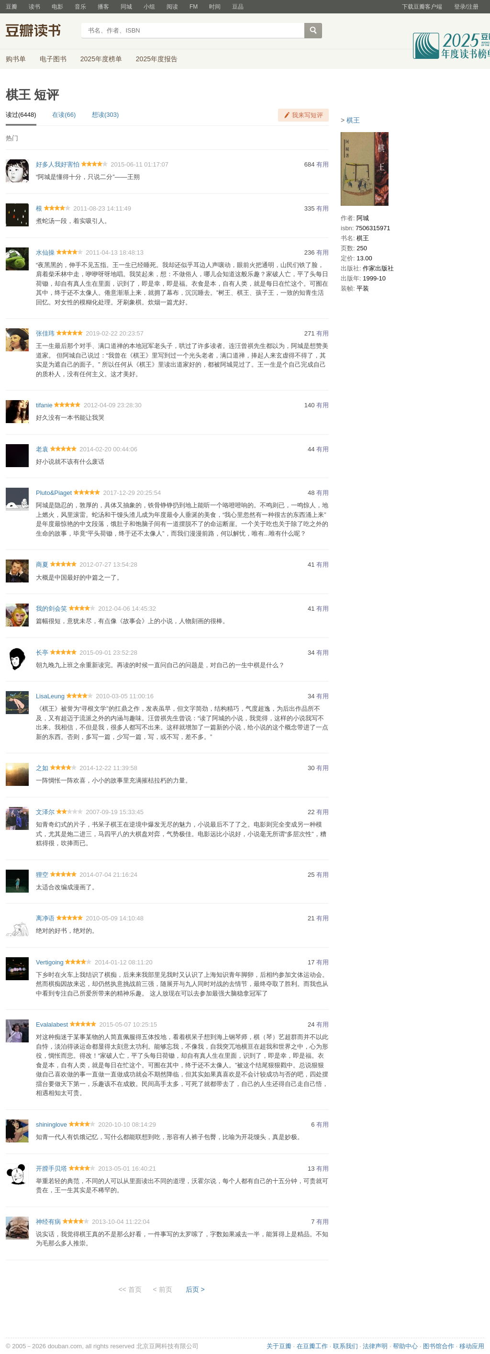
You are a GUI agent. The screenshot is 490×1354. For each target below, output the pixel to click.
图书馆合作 (438, 1346)
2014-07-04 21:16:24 (108, 874)
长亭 (42, 652)
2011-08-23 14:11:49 (102, 208)
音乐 (80, 6)
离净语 (45, 918)
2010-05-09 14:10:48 (115, 918)
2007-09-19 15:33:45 (115, 812)
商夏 (42, 564)
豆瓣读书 (40, 31)
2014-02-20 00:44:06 (108, 449)
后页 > (195, 1289)
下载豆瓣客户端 (422, 6)
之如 (42, 768)
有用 (322, 164)
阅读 (172, 6)
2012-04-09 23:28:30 (113, 405)
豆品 (238, 6)
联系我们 (345, 1346)
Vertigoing (50, 962)
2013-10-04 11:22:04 (121, 1221)
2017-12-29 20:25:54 (132, 492)
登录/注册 (466, 6)
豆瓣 (11, 6)
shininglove (51, 1124)
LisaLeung (50, 696)
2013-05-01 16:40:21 (127, 1168)
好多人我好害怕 (57, 164)
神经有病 (48, 1221)
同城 (126, 6)
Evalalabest (52, 1024)
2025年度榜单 (101, 59)
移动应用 (471, 1346)
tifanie (44, 405)
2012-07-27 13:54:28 (108, 564)
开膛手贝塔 (51, 1168)
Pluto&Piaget (54, 492)
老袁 (42, 449)
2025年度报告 (157, 59)
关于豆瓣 (279, 1346)
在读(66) (64, 114)
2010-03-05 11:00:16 (125, 696)
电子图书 (53, 59)
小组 (149, 6)
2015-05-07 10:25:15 (128, 1024)
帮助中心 (405, 1346)
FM (193, 6)
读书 (34, 6)
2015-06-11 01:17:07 (139, 164)
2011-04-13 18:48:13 (115, 252)
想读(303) (105, 114)
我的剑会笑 (51, 608)
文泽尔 (45, 812)
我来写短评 (307, 115)
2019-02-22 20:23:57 (115, 333)
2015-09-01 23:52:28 (108, 652)
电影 (57, 6)
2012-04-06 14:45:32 (127, 608)
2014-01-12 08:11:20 (124, 962)
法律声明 (375, 1346)
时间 (215, 6)
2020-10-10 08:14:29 (127, 1124)
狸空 (42, 874)
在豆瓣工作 (312, 1346)
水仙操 (45, 252)
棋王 (353, 120)
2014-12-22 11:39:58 (108, 768)
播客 (103, 6)
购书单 (16, 59)
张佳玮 (45, 333)
